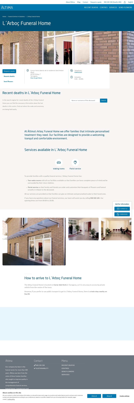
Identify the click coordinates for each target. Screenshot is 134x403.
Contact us (123, 209)
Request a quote (96, 2)
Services (113, 8)
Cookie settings (124, 396)
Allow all (94, 396)
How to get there (36, 78)
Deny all (109, 396)
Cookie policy (11, 399)
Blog (78, 2)
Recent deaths (91, 8)
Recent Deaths (68, 365)
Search (103, 100)
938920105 (78, 72)
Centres (65, 368)
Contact (85, 2)
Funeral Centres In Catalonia (16, 16)
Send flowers (125, 8)
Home (4, 16)
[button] (34, 241)
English (130, 2)
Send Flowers (68, 371)
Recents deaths (9, 76)
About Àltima (70, 2)
